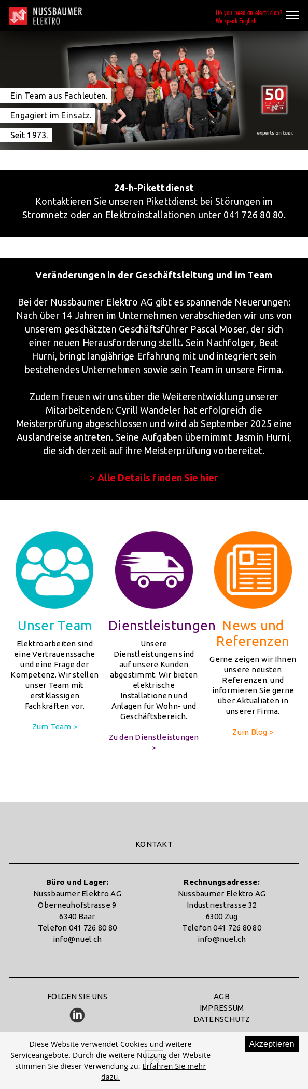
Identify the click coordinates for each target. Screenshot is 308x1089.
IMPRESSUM (222, 1007)
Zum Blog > (252, 731)
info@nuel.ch (77, 939)
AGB (222, 996)
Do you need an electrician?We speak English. (249, 16)
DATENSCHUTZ (221, 1019)
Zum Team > (55, 726)
